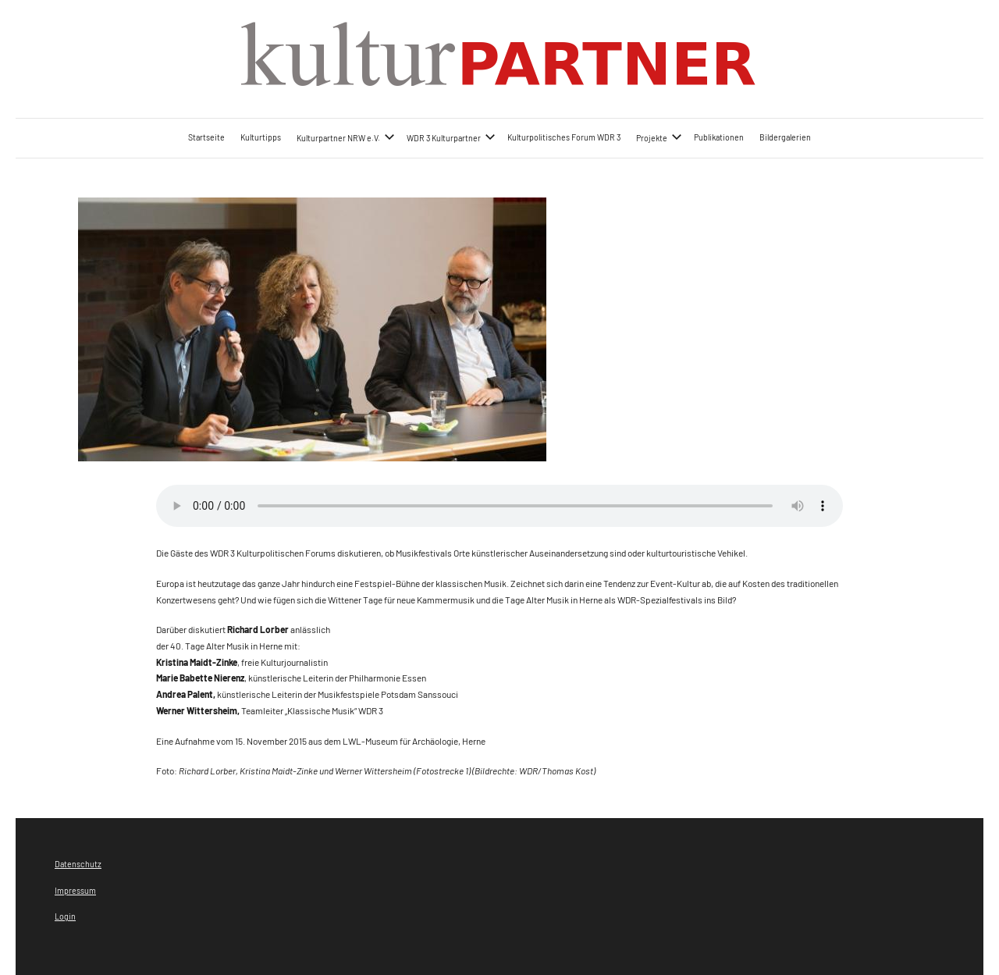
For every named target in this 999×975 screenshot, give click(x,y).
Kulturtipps (260, 137)
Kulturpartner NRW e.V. (346, 137)
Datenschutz (78, 864)
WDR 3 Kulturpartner (451, 137)
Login (65, 916)
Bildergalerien (785, 137)
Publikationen (719, 137)
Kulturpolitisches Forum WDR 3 (563, 137)
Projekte (659, 137)
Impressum (75, 890)
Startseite (206, 137)
